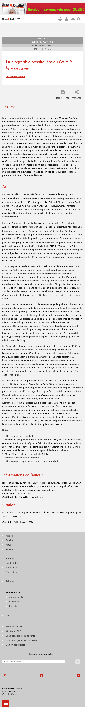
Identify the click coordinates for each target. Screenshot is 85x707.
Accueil (9, 535)
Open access (42, 38)
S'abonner (61, 19)
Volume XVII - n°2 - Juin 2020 (42, 45)
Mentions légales (14, 626)
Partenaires (11, 572)
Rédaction (14, 601)
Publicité (13, 606)
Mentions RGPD (13, 631)
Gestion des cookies (15, 644)
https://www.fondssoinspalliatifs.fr (23, 457)
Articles (9, 540)
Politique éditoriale (15, 567)
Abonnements (16, 597)
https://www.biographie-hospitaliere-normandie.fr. (32, 461)
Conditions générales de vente (20, 635)
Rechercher (80, 19)
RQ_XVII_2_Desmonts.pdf (63, 94)
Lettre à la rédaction (42, 42)
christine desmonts (15, 76)
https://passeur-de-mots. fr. (19, 436)
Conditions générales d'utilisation (22, 640)
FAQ (8, 615)
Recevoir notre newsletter (41, 653)
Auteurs (9, 549)
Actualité (10, 544)
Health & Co (12, 563)
